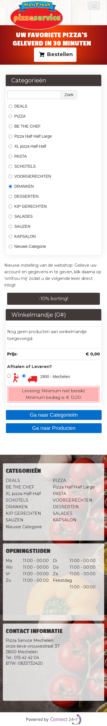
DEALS (18, 106)
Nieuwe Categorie (27, 246)
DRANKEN (21, 186)
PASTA (18, 156)
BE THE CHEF (25, 126)
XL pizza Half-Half (27, 146)
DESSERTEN (24, 196)
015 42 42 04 (26, 657)
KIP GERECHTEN (28, 206)
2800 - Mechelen (55, 376)
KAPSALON (22, 236)
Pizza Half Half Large (30, 136)
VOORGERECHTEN (30, 176)
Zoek (68, 94)
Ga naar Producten (53, 428)
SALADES (21, 216)
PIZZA (17, 116)
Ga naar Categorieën (54, 415)
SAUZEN (20, 226)
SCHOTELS (22, 166)
